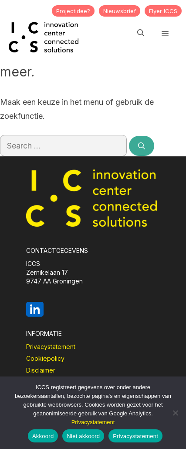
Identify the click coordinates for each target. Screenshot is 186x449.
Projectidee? (73, 10)
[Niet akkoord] (175, 412)
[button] (141, 33)
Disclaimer (40, 370)
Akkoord (43, 436)
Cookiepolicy (45, 358)
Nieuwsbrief (119, 10)
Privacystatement (50, 346)
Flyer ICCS (163, 10)
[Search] (141, 146)
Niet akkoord (83, 436)
